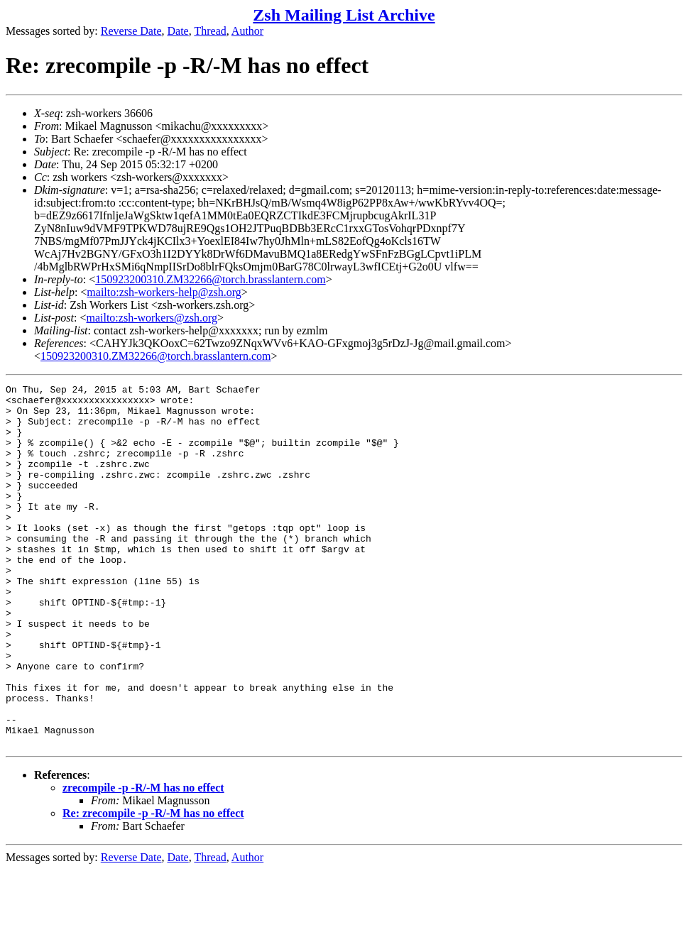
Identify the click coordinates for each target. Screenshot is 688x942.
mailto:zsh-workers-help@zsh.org (164, 292)
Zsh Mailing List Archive (344, 15)
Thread (210, 31)
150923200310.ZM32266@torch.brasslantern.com (210, 279)
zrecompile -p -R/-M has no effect (143, 860)
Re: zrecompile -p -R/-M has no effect (153, 886)
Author (247, 31)
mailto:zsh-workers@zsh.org (151, 318)
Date (178, 31)
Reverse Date (131, 31)
